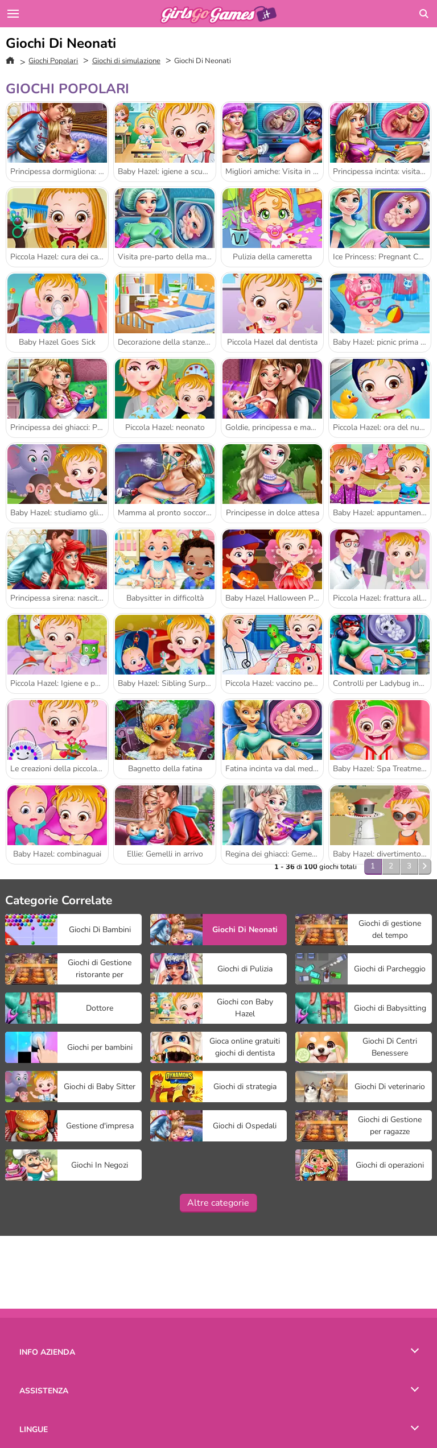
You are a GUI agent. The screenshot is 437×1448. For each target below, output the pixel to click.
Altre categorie (218, 1203)
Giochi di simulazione (126, 61)
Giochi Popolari (53, 61)
